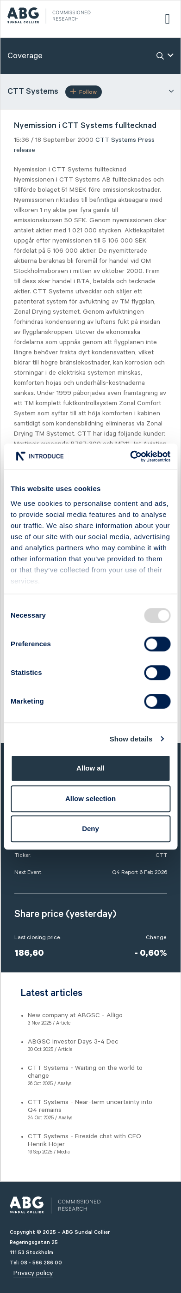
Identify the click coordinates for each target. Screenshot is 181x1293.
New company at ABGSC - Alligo (75, 1015)
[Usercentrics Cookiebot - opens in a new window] (130, 456)
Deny (90, 828)
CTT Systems (115, 140)
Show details (131, 739)
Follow (83, 92)
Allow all (90, 768)
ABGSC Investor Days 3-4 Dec (73, 1041)
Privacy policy (33, 1273)
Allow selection (90, 798)
